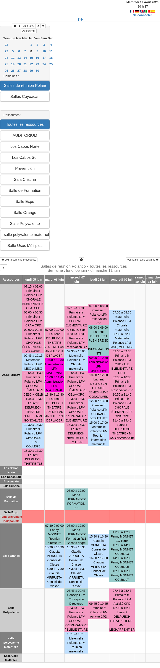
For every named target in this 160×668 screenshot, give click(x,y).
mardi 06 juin (54, 279)
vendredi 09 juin (122, 279)
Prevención (11, 481)
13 (19, 57)
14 (25, 57)
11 (51, 51)
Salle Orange (11, 555)
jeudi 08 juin (98, 279)
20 (19, 64)
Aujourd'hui (28, 30)
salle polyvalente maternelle (11, 643)
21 (25, 64)
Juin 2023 (28, 25)
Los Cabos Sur (11, 477)
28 (25, 70)
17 (44, 57)
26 (6, 70)
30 (37, 70)
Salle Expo (11, 512)
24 (6, 57)
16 (37, 57)
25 (6, 64)
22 (6, 44)
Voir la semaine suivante (143, 259)
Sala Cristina (11, 486)
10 (44, 51)
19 (13, 64)
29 (31, 70)
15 (31, 57)
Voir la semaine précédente (18, 259)
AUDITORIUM (11, 375)
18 (51, 57)
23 (6, 51)
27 (19, 70)
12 (13, 57)
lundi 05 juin (33, 279)
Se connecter (142, 15)
